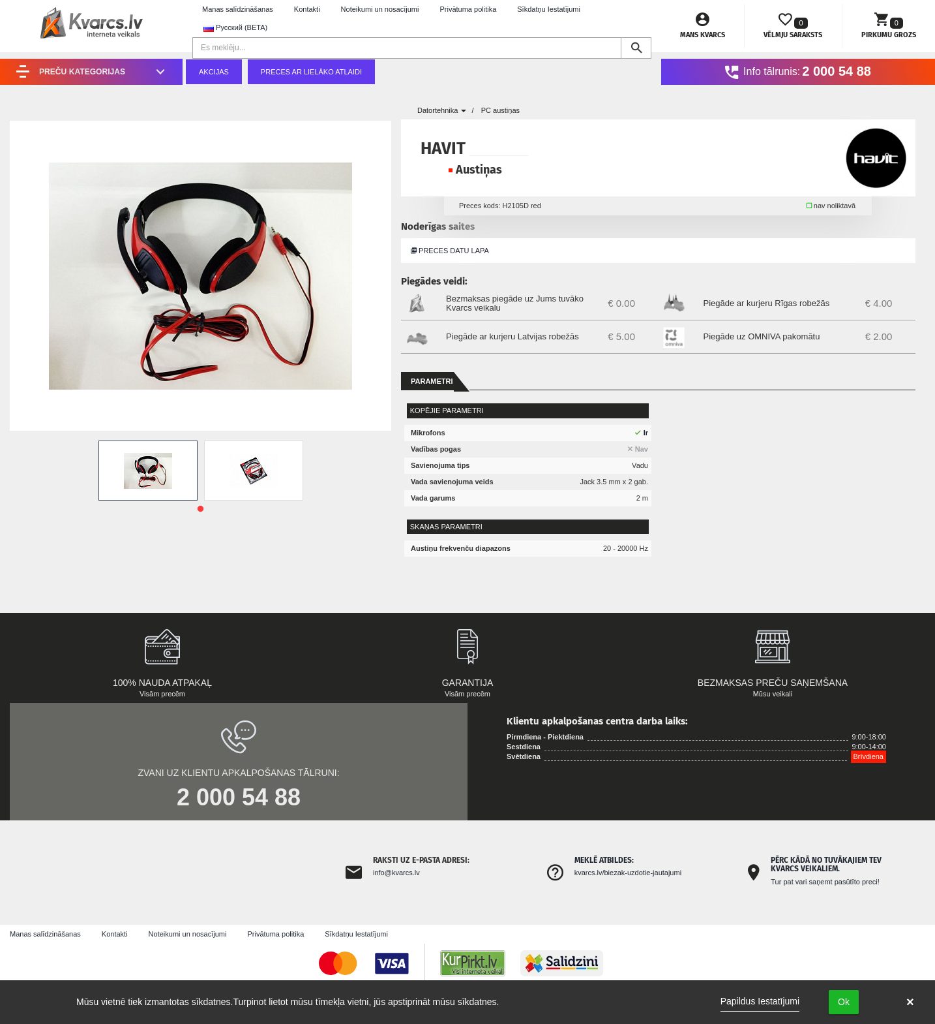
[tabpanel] (148, 471)
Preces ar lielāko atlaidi (311, 72)
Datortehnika (441, 110)
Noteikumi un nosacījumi (380, 9)
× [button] (910, 1001)
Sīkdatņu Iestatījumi (548, 9)
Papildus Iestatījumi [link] (759, 1001)
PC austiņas (500, 110)
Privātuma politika (467, 9)
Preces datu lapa (450, 251)
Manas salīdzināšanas (237, 9)
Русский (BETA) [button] (235, 27)
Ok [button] (844, 1002)
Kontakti (307, 9)
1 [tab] (200, 509)
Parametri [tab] (432, 381)
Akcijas (214, 72)
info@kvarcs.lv (396, 873)
